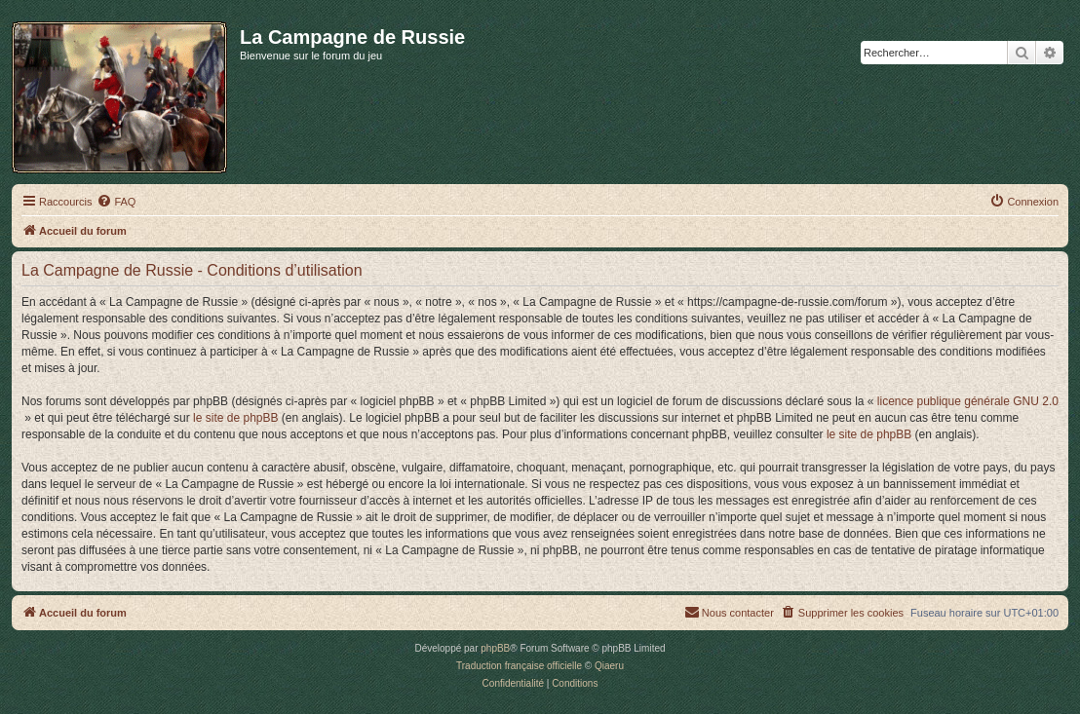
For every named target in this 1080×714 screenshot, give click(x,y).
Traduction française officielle (519, 665)
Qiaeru (609, 665)
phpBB (495, 648)
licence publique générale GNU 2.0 (968, 401)
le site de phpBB (235, 418)
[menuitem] (115, 201)
